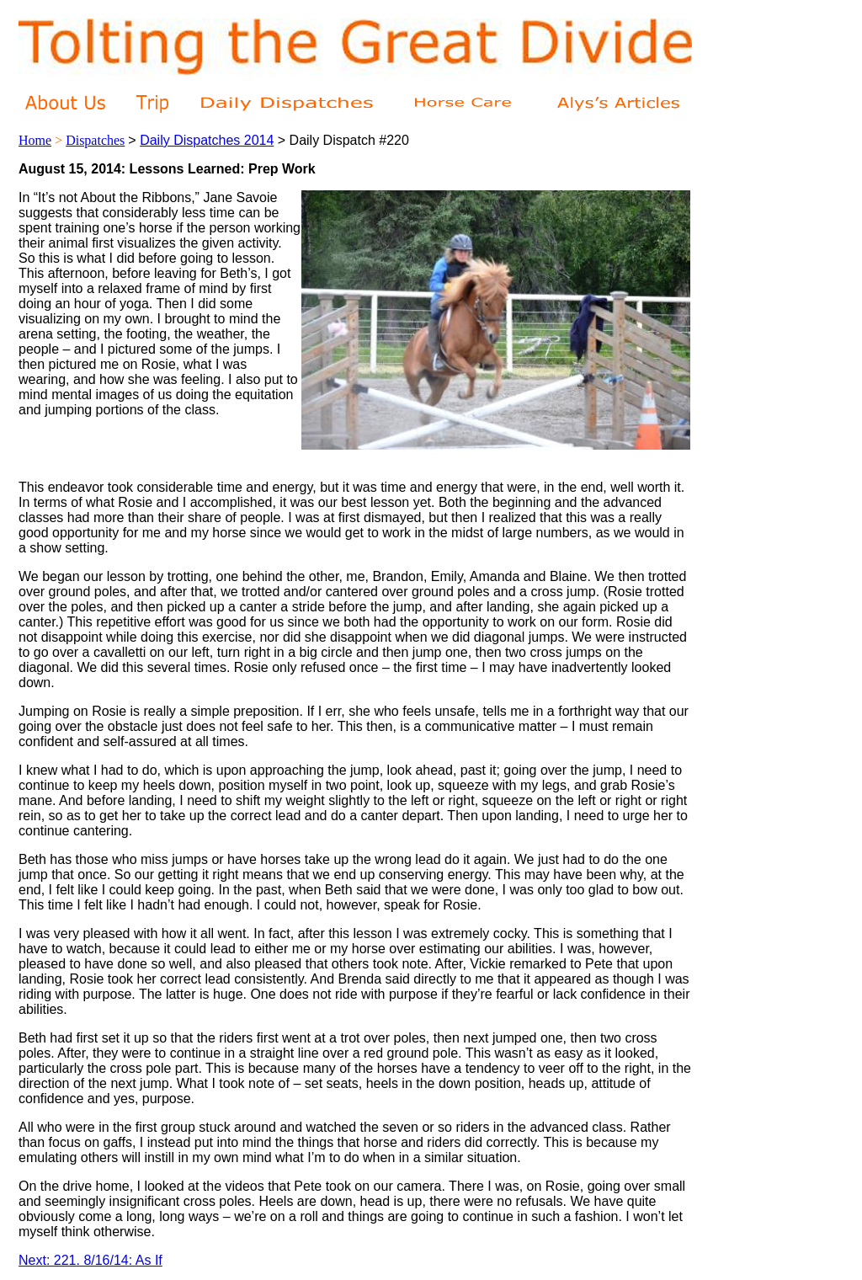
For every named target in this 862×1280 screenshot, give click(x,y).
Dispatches (95, 140)
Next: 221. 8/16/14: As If (90, 1260)
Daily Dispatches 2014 (207, 140)
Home (35, 140)
